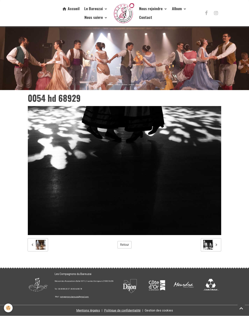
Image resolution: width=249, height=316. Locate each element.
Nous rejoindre (151, 8)
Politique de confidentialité (122, 310)
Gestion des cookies (159, 310)
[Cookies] (8, 308)
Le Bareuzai (94, 8)
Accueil (71, 8)
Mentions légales (88, 310)
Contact (145, 17)
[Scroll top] (241, 308)
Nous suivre (94, 17)
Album (177, 8)
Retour (124, 245)
